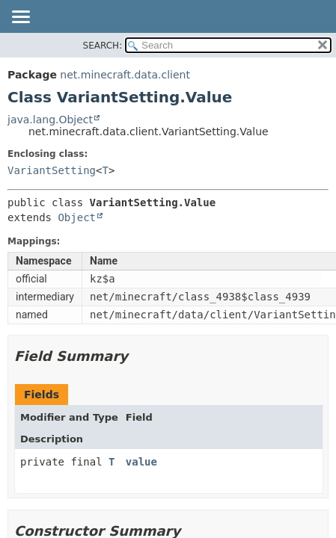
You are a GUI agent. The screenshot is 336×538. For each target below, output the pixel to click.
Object (77, 217)
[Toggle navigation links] (20, 17)
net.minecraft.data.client (125, 75)
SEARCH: (103, 45)
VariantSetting (51, 170)
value (141, 462)
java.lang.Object (50, 120)
